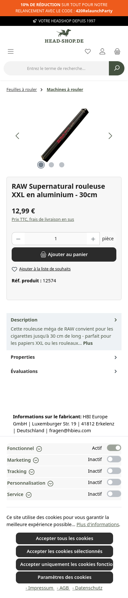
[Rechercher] (116, 68)
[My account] (102, 52)
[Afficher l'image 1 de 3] (41, 164)
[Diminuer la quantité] (18, 238)
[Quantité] (55, 238)
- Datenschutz (87, 588)
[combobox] (56, 68)
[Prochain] (110, 135)
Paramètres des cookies (64, 577)
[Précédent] (18, 135)
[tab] (64, 332)
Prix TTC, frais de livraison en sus (43, 219)
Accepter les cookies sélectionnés (64, 551)
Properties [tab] (64, 357)
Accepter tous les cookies (64, 538)
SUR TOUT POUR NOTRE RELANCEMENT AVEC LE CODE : (64, 8)
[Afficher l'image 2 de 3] (51, 164)
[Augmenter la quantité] (93, 238)
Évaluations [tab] (64, 371)
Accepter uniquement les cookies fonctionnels (66, 564)
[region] (64, 135)
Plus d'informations (97, 524)
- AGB (63, 588)
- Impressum (40, 588)
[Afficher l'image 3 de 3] (61, 164)
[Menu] (10, 52)
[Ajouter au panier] (64, 254)
